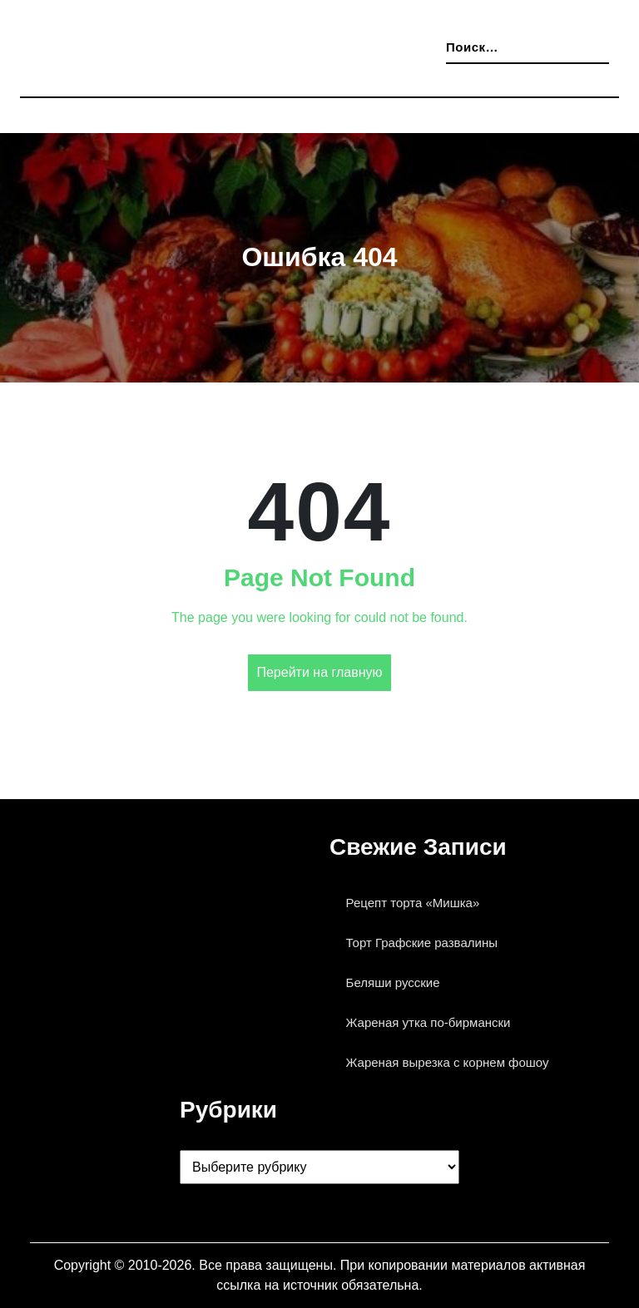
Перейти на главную (319, 672)
